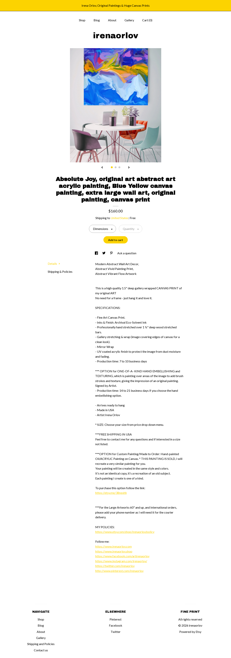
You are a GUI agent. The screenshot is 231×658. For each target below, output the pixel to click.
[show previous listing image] (102, 167)
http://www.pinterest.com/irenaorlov (119, 571)
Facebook (115, 625)
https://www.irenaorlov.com (113, 546)
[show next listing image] (129, 167)
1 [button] (112, 167)
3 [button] (119, 167)
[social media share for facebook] (96, 253)
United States (119, 218)
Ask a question (126, 253)
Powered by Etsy (190, 631)
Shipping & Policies (60, 271)
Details (54, 263)
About (112, 20)
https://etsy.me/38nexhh (111, 492)
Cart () (147, 20)
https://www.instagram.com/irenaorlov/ (121, 561)
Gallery (129, 20)
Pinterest (115, 619)
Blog (97, 20)
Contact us (41, 650)
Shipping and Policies (41, 644)
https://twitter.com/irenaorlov (115, 566)
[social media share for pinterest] (112, 253)
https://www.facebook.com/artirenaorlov (122, 556)
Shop (82, 20)
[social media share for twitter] (104, 253)
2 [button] (116, 167)
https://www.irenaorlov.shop (113, 551)
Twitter (116, 631)
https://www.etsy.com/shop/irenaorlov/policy (124, 532)
